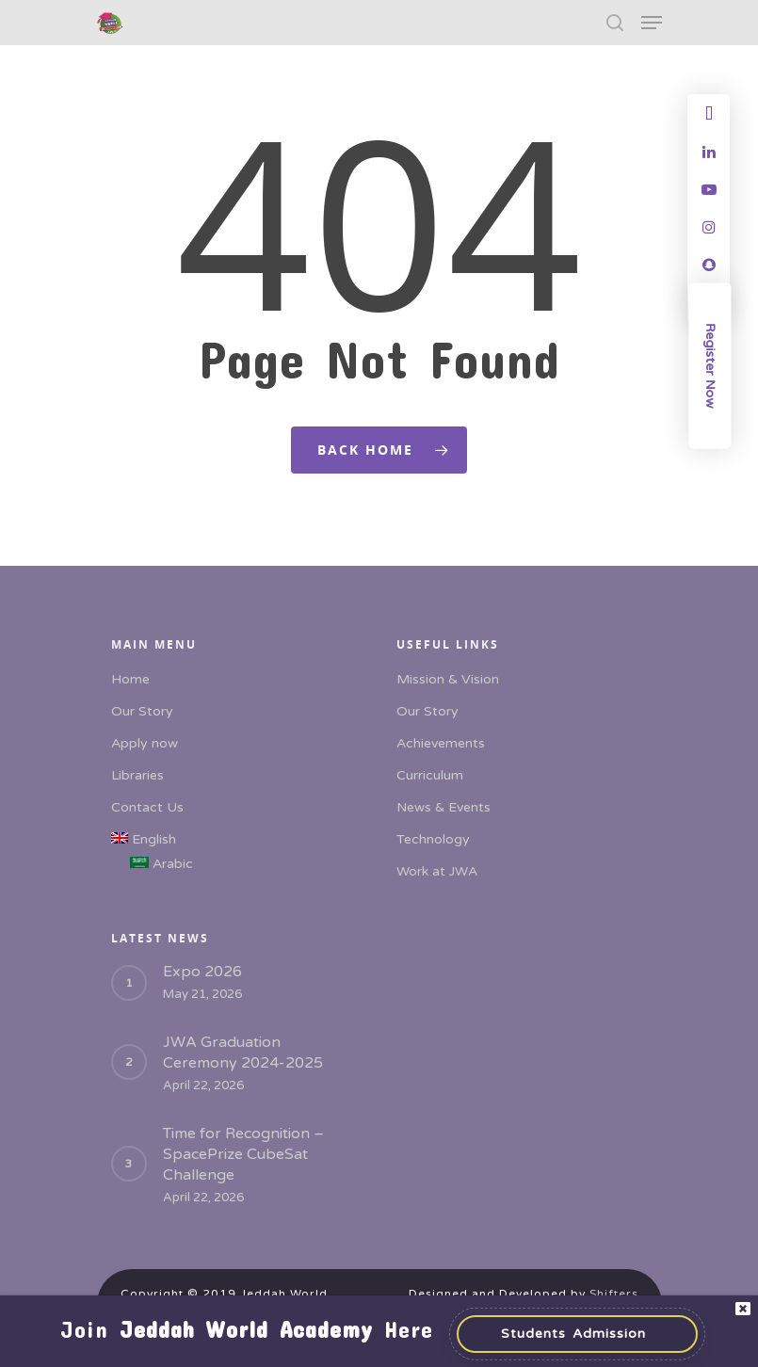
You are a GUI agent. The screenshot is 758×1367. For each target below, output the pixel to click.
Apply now (144, 743)
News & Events (443, 807)
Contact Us (147, 807)
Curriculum (429, 775)
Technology (433, 839)
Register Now (710, 366)
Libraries (137, 775)
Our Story (142, 711)
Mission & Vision (447, 679)
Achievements (440, 743)
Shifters (613, 1293)
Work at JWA (436, 871)
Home (130, 679)
